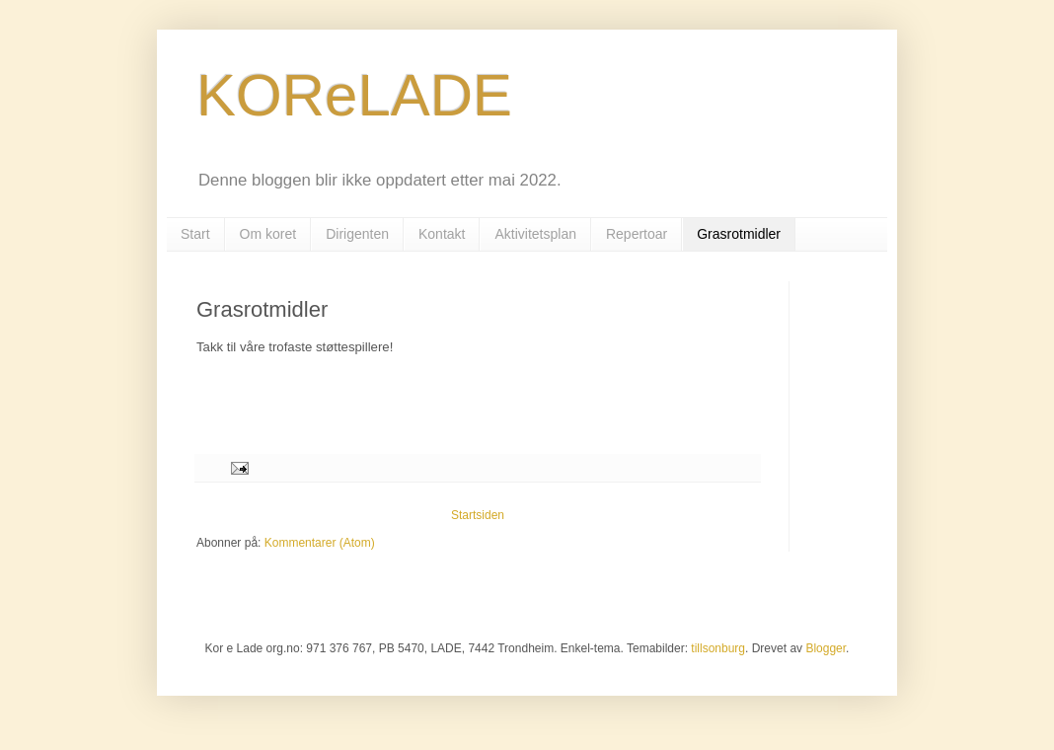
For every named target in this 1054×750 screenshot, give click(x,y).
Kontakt (441, 234)
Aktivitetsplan (534, 234)
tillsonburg (718, 648)
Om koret (268, 234)
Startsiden (477, 515)
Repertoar (636, 234)
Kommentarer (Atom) (319, 543)
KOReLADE (354, 95)
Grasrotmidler (739, 234)
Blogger (825, 648)
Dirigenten (357, 234)
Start (195, 234)
